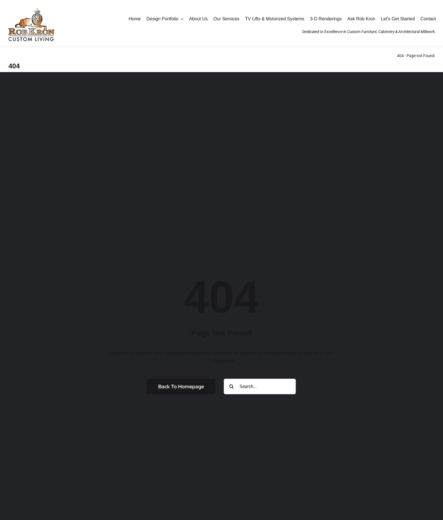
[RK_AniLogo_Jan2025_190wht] (31, 6)
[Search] (231, 386)
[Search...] (260, 386)
